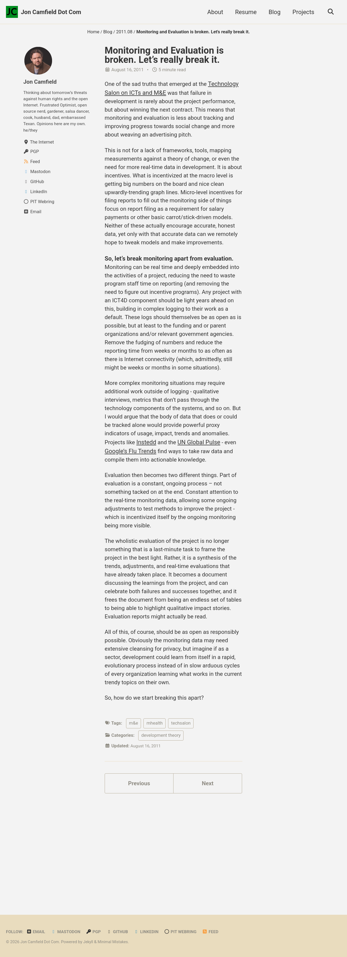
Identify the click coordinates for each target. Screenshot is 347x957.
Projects (302, 12)
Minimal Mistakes (117, 942)
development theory (161, 837)
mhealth (154, 825)
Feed (219, 932)
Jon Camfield (41, 81)
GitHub (122, 932)
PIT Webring (188, 932)
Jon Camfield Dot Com (51, 12)
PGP (97, 932)
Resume (244, 12)
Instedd (179, 500)
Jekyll (91, 942)
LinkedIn (152, 932)
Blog (273, 12)
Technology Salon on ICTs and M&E (151, 92)
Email (37, 932)
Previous (139, 886)
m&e (133, 825)
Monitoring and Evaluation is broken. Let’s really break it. (164, 55)
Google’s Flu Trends (163, 509)
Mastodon (68, 932)
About (213, 12)
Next (207, 886)
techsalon (181, 825)
